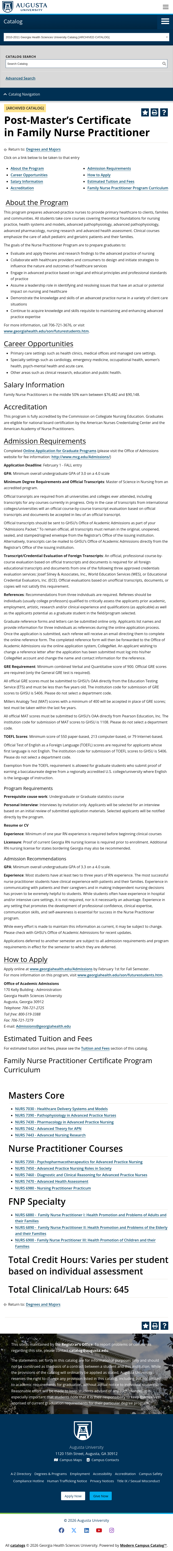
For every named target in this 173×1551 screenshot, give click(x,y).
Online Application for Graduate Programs (59, 450)
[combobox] (86, 37)
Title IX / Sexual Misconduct (138, 1481)
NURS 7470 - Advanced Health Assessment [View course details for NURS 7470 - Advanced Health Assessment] (51, 1181)
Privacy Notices (102, 1481)
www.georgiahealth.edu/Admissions (61, 968)
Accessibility (102, 1473)
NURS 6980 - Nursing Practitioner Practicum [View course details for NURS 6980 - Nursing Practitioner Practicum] (53, 1188)
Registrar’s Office (77, 1344)
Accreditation (22, 187)
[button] (165, 21)
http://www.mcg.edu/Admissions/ (81, 456)
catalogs (17, 1545)
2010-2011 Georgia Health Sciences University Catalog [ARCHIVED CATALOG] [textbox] (58, 37)
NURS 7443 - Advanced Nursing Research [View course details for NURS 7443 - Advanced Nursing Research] (50, 1135)
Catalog (13, 21)
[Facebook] (61, 1530)
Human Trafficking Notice (67, 1481)
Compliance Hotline (28, 1481)
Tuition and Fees (95, 1048)
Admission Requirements (109, 168)
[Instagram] (111, 1530)
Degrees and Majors (43, 149)
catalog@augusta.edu (88, 1350)
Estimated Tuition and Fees (110, 181)
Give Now (100, 1496)
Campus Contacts (102, 1459)
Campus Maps (68, 1459)
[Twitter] (74, 1530)
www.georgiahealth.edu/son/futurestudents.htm (46, 331)
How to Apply (99, 174)
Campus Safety (150, 1473)
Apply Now (73, 1496)
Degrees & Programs (50, 1473)
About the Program (27, 168)
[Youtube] (99, 1530)
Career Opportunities (29, 174)
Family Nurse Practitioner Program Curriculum (127, 187)
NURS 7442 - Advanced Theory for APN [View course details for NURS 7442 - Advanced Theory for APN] (48, 1128)
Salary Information (27, 181)
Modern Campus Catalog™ (143, 1545)
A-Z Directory (21, 1473)
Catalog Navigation (24, 94)
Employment (80, 1473)
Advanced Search (20, 78)
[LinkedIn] (86, 1530)
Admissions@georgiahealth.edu (43, 1026)
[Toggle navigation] (165, 6)
